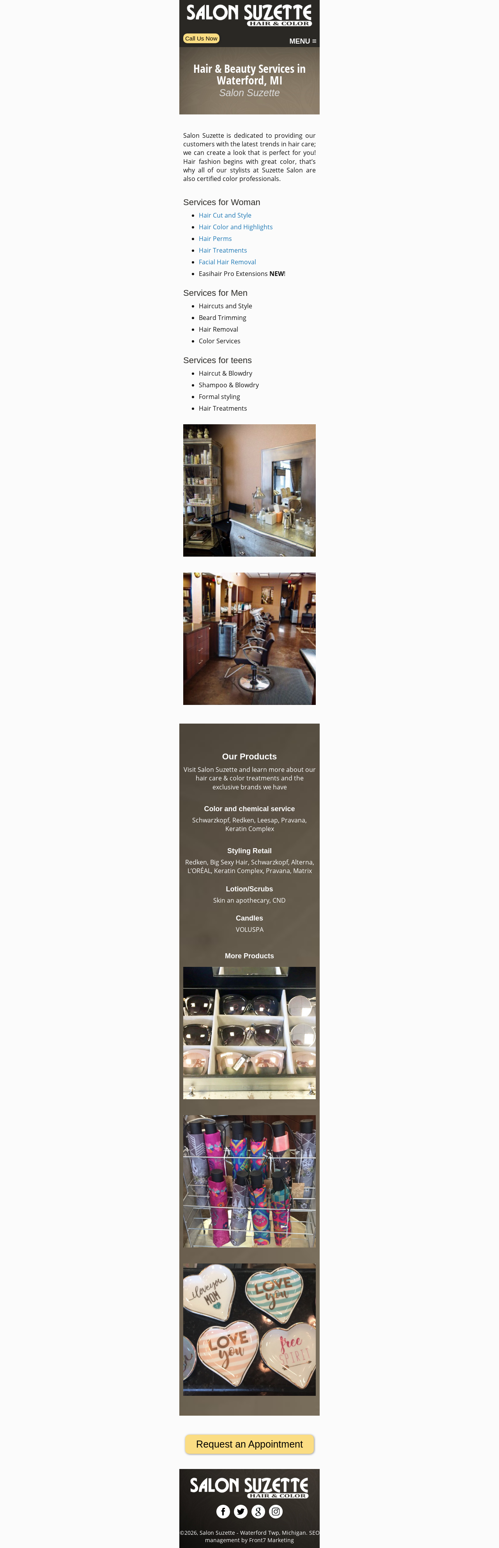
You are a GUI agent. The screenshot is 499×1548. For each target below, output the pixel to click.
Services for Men (215, 293)
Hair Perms (215, 238)
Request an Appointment (249, 1444)
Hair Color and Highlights (236, 227)
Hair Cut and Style (225, 215)
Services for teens (217, 360)
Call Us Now (201, 38)
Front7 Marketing (271, 1540)
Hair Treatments (223, 250)
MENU (303, 41)
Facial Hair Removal (227, 262)
